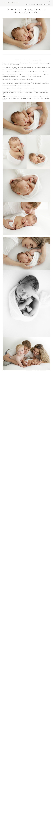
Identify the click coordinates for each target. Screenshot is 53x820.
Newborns (34, 60)
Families (39, 60)
